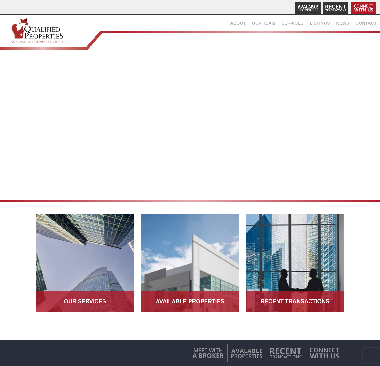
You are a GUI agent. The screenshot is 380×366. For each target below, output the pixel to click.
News (342, 23)
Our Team (263, 23)
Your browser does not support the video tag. (190, 127)
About (238, 23)
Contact (366, 23)
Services (293, 23)
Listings (320, 23)
